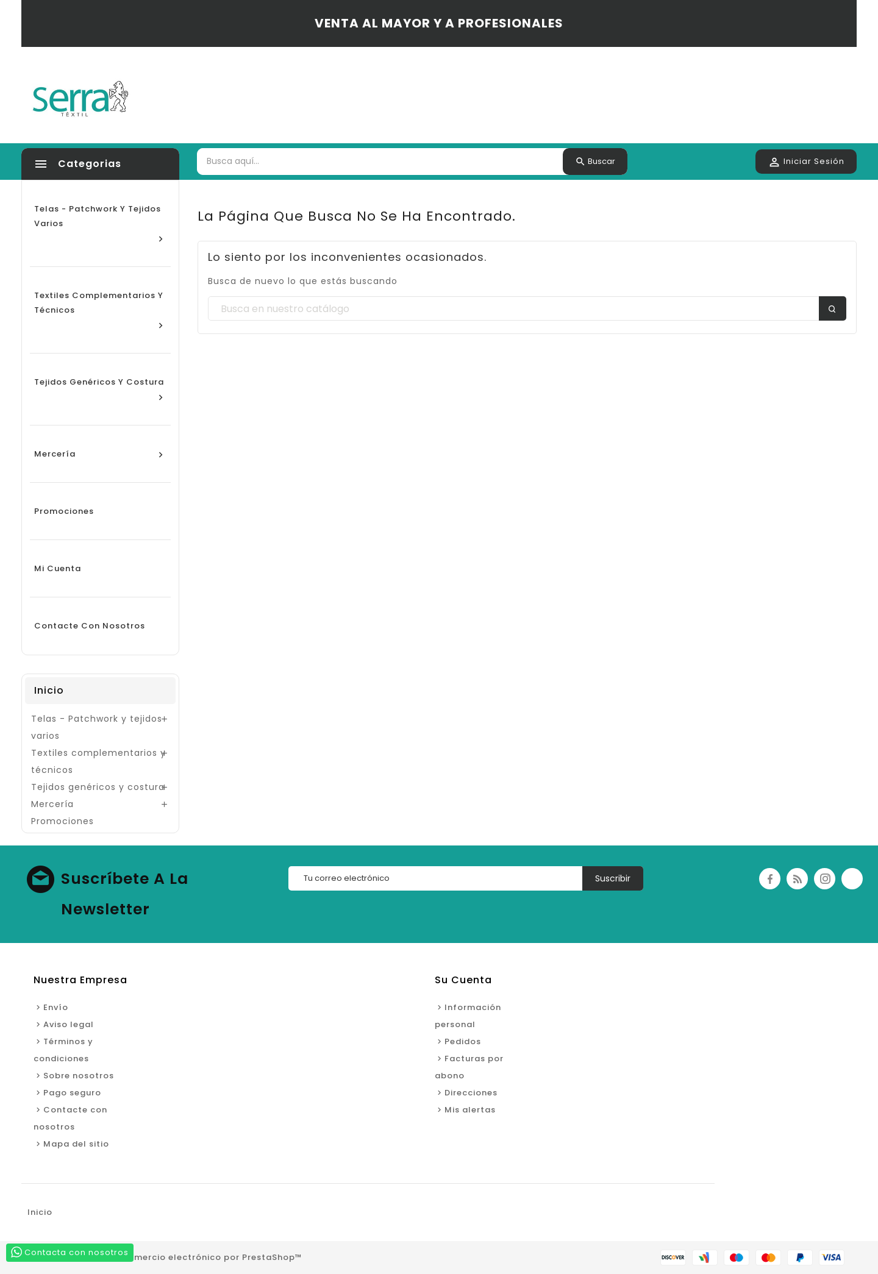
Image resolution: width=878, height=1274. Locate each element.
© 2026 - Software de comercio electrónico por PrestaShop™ (161, 1257)
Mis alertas (470, 1110)
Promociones (62, 821)
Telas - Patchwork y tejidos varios (96, 727)
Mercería (52, 804)
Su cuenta (463, 980)
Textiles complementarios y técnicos (98, 761)
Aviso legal (68, 1024)
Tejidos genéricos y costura (98, 787)
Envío (55, 1007)
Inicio (49, 690)
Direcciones (471, 1092)
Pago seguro (72, 1092)
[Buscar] (527, 309)
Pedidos (462, 1041)
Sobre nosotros (78, 1075)
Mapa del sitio (76, 1144)
